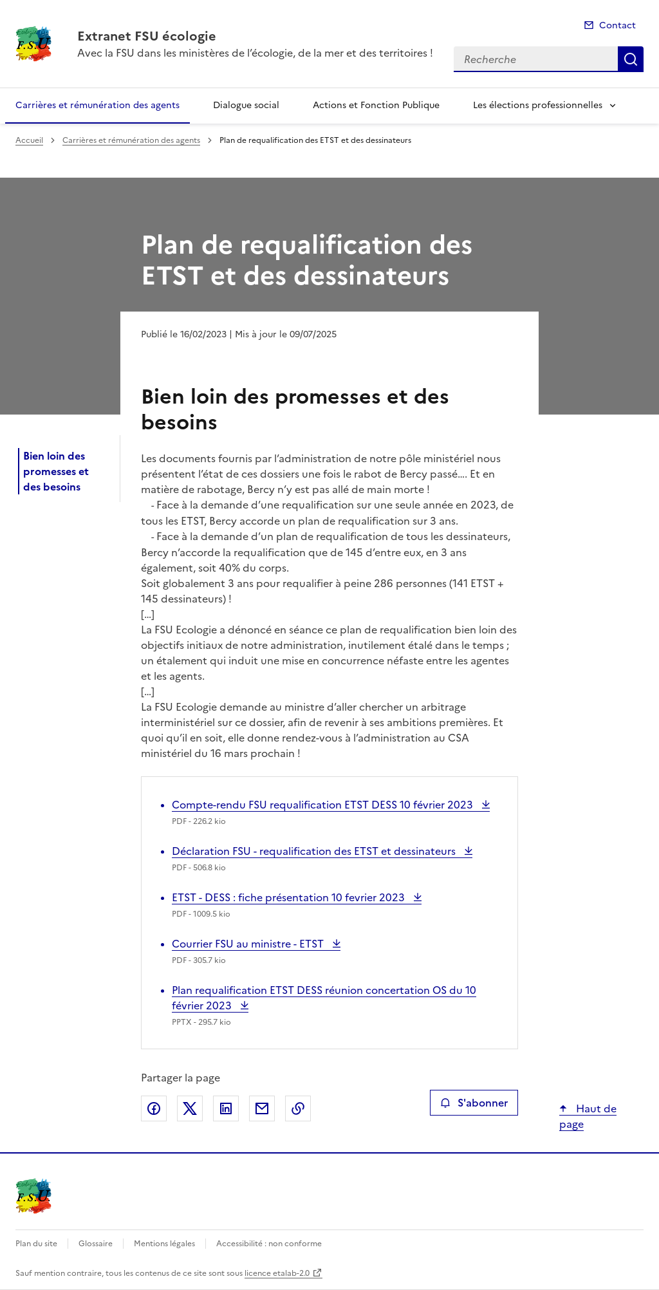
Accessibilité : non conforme (269, 1243)
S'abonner (474, 1102)
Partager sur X (190, 1108)
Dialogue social (246, 105)
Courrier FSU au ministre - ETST (249, 943)
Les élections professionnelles (537, 105)
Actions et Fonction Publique (376, 105)
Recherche (631, 59)
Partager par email (262, 1108)
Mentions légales (164, 1243)
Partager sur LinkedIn (226, 1108)
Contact (617, 25)
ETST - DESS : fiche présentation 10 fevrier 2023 (289, 897)
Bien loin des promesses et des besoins (56, 471)
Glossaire (96, 1243)
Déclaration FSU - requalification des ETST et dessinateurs (315, 851)
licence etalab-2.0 (277, 1273)
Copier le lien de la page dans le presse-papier (298, 1108)
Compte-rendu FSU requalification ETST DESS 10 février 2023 (324, 804)
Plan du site (36, 1243)
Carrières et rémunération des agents (97, 105)
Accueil (29, 140)
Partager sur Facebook (154, 1108)
